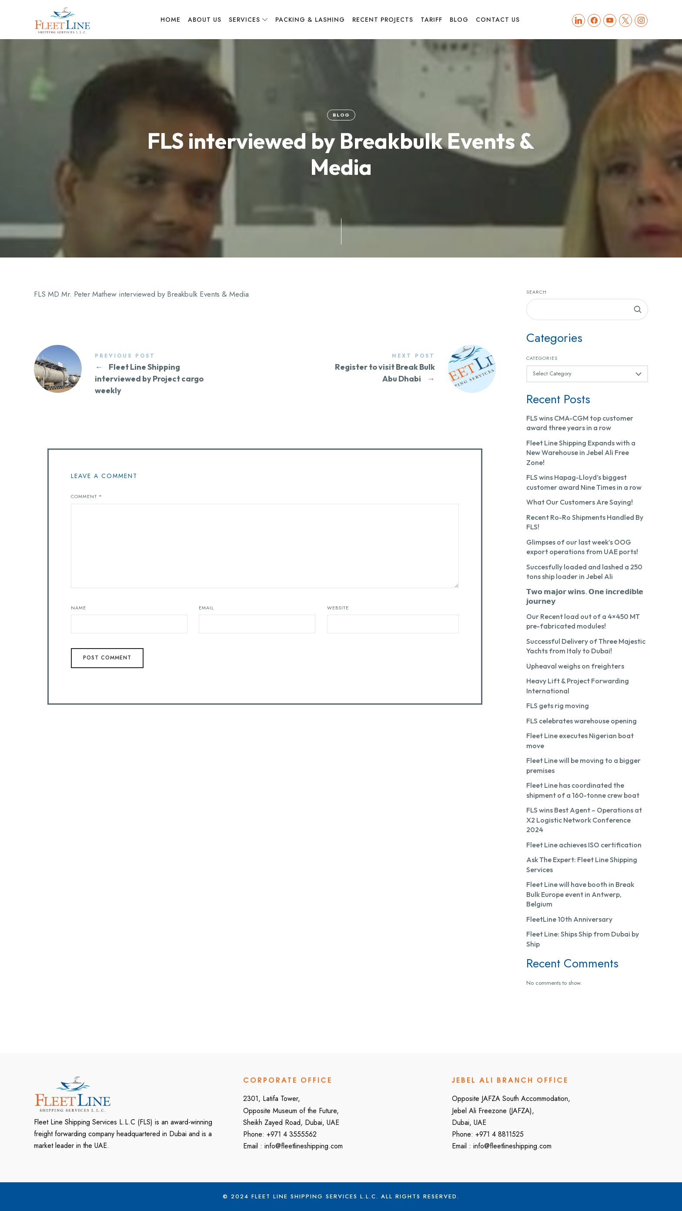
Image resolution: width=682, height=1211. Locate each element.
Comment (86, 496)
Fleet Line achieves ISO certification (584, 844)
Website (338, 607)
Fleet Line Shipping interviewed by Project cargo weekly (149, 374)
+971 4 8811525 (499, 1134)
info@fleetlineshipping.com (303, 1146)
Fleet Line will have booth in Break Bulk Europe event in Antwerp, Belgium (580, 894)
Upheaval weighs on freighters (575, 666)
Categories (542, 358)
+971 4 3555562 (292, 1134)
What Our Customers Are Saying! (579, 502)
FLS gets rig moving (557, 705)
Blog (340, 114)
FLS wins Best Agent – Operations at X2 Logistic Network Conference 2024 (584, 820)
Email (206, 607)
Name (78, 607)
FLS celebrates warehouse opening (581, 720)
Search (536, 291)
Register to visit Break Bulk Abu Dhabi (380, 369)
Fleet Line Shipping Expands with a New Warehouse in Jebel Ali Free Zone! (580, 452)
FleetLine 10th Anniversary (569, 919)
